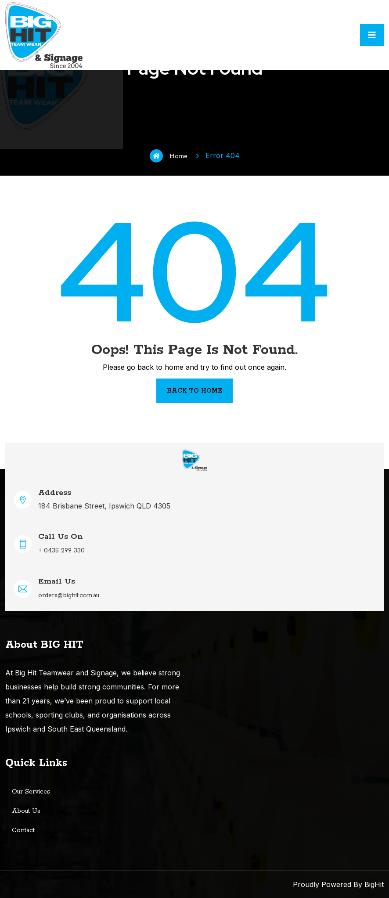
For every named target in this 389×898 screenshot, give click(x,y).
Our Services (31, 792)
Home (168, 155)
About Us (26, 811)
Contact (23, 830)
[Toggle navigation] (372, 35)
